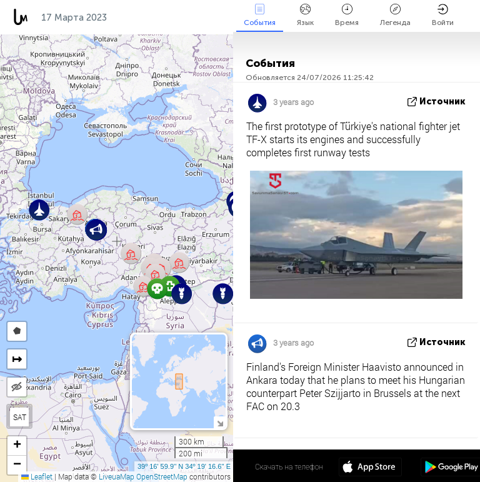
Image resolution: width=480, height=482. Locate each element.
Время (347, 15)
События (260, 15)
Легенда (395, 15)
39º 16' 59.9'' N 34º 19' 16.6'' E (184, 466)
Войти (443, 15)
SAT (19, 417)
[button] (223, 293)
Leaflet (36, 476)
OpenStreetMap (162, 476)
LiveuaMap (116, 476)
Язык (305, 15)
